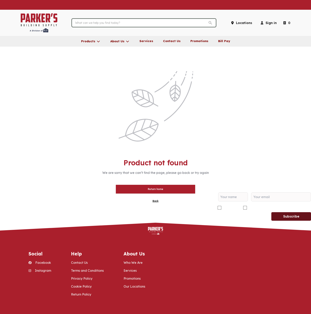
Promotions (132, 278)
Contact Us (79, 263)
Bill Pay (224, 41)
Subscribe (291, 216)
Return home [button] (155, 189)
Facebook (40, 263)
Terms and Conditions (87, 271)
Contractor (230, 208)
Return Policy (81, 294)
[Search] (140, 22)
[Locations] (241, 22)
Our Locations (134, 286)
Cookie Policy (81, 286)
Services (130, 271)
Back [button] (155, 200)
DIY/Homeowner (261, 208)
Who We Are (133, 263)
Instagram (40, 271)
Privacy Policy (81, 278)
